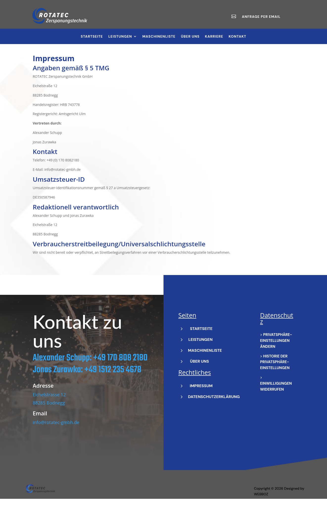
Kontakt (237, 36)
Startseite (92, 36)
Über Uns (190, 36)
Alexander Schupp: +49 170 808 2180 (90, 378)
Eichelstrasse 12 (49, 415)
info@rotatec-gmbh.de (56, 442)
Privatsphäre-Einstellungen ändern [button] (276, 360)
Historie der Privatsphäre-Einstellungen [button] (275, 382)
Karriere (214, 36)
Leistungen (120, 36)
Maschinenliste (159, 36)
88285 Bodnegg (49, 423)
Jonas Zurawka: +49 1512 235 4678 (87, 390)
